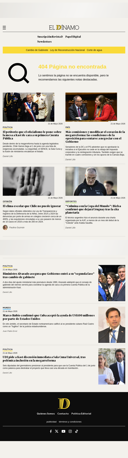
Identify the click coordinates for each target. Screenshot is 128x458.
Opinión (7, 201)
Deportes (71, 201)
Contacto (63, 413)
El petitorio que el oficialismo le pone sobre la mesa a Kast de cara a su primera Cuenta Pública (32, 135)
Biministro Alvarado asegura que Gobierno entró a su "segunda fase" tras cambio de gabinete (48, 275)
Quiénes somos (46, 413)
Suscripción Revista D (50, 36)
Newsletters (44, 41)
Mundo (7, 308)
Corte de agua (94, 50)
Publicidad (51, 421)
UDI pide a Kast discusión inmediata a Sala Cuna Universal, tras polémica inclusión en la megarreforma (44, 358)
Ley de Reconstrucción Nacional (67, 50)
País (67, 127)
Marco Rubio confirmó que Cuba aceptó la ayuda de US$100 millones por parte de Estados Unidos (49, 316)
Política (8, 127)
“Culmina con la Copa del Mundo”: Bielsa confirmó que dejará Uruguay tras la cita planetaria (93, 209)
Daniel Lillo (8, 156)
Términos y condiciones (70, 421)
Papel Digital (73, 36)
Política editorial (81, 413)
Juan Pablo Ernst (10, 331)
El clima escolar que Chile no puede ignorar (32, 206)
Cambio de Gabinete (37, 50)
